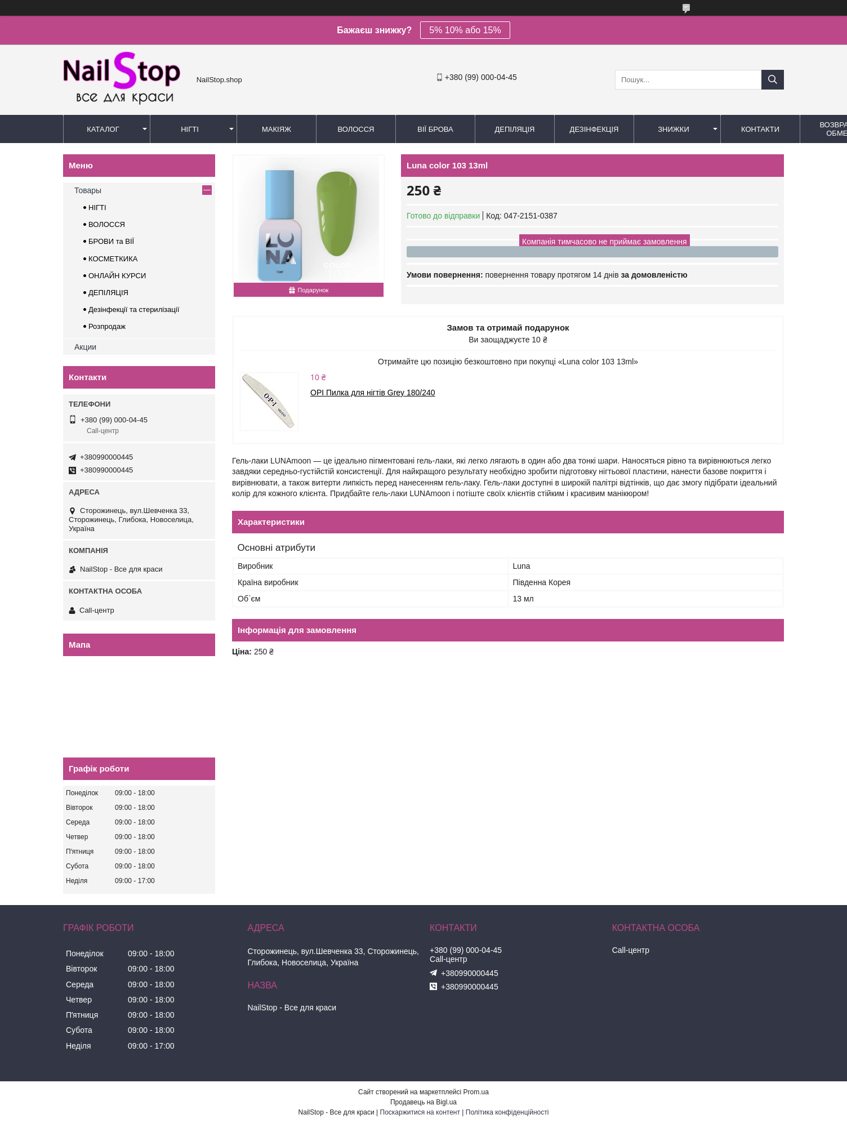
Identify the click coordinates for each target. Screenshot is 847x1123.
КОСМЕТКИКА (112, 259)
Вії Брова (435, 129)
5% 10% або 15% (465, 30)
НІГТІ (97, 207)
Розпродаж (107, 326)
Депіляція (515, 129)
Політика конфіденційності (507, 1112)
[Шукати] (772, 80)
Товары (87, 190)
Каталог (103, 129)
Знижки (673, 129)
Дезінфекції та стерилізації (133, 309)
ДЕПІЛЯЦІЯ (108, 292)
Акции (85, 346)
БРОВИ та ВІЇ (111, 241)
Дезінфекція (594, 129)
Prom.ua (476, 1092)
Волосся (355, 129)
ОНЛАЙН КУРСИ (117, 275)
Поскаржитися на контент (420, 1112)
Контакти (760, 129)
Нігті (190, 129)
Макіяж (276, 129)
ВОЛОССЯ (106, 224)
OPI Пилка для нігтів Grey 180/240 (372, 392)
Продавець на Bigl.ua (423, 1102)
